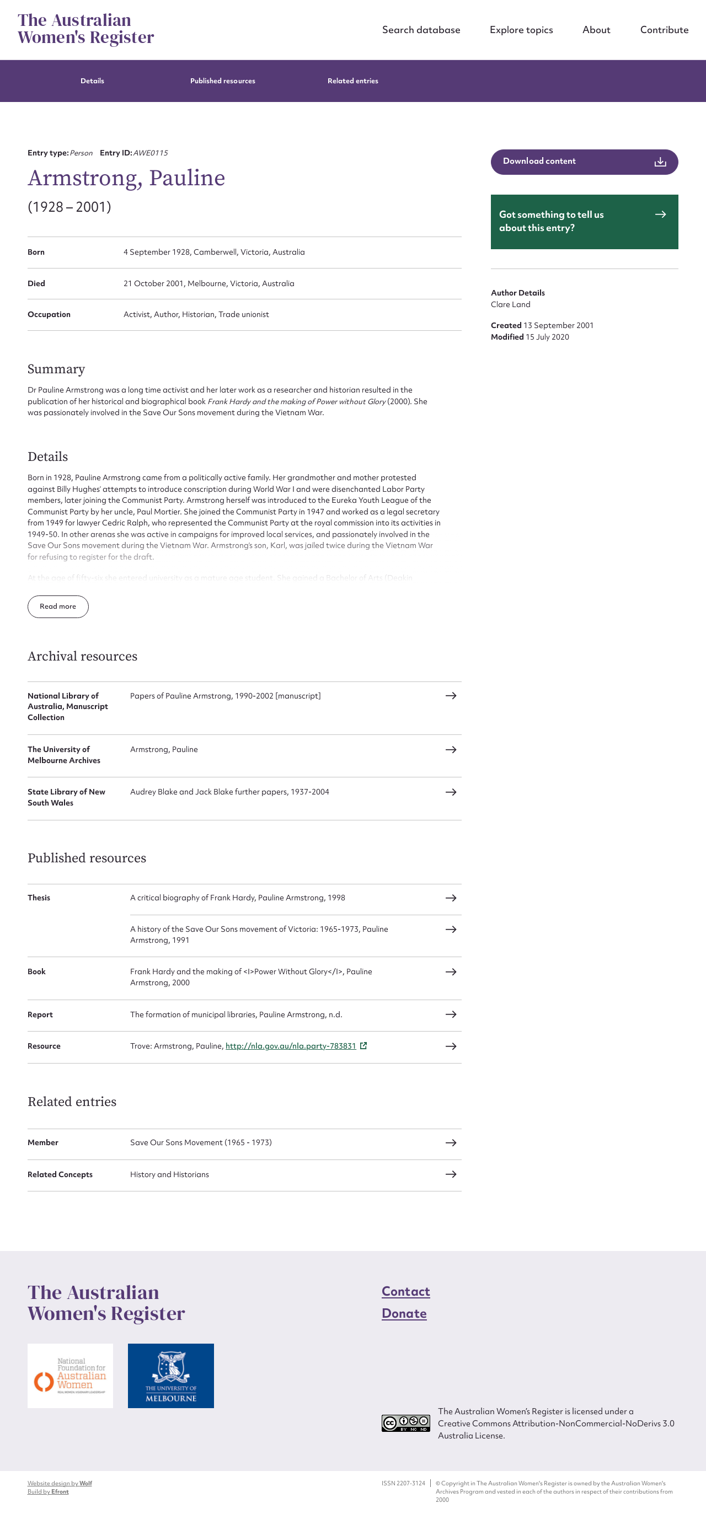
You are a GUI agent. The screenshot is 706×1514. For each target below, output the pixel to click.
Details (92, 80)
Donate (404, 1313)
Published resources (222, 80)
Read (49, 606)
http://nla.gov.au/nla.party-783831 (291, 1046)
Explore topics (521, 29)
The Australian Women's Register (86, 29)
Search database (421, 29)
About (596, 29)
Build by (48, 1491)
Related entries (353, 80)
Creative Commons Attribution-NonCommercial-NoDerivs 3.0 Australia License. (556, 1429)
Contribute (664, 29)
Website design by (60, 1483)
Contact (406, 1291)
